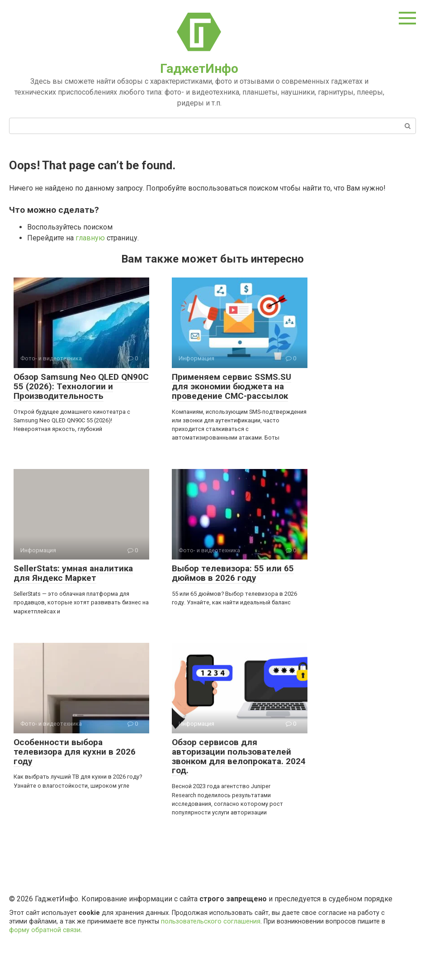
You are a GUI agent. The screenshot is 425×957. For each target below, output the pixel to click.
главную (90, 238)
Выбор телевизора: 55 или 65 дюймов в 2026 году (233, 573)
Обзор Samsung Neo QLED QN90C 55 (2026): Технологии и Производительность (81, 386)
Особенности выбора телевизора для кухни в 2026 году (75, 751)
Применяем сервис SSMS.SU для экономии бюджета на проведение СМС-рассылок (231, 386)
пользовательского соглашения (210, 921)
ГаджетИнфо (199, 68)
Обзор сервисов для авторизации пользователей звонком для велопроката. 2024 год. (239, 756)
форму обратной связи (44, 930)
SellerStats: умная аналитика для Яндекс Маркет (73, 573)
